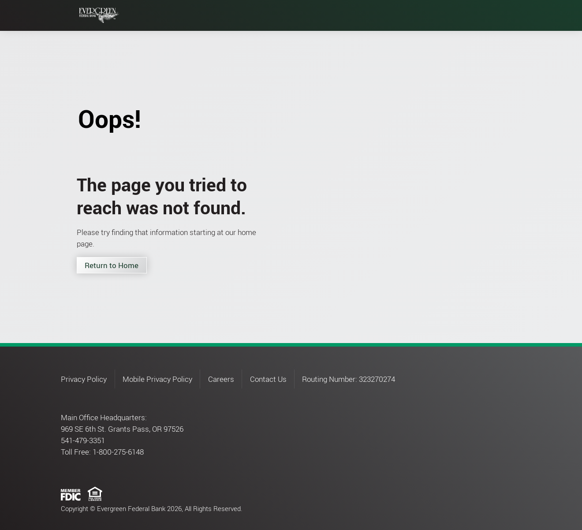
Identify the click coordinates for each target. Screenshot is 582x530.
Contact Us (268, 379)
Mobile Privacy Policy (157, 379)
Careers (221, 379)
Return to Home (111, 265)
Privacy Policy (84, 379)
